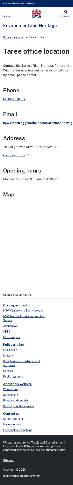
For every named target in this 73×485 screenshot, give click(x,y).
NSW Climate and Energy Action (23, 310)
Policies (8, 370)
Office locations (13, 37)
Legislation (10, 349)
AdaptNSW (10, 325)
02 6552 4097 (14, 99)
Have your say (12, 424)
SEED (6, 331)
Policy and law (14, 345)
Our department (15, 305)
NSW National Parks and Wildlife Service (24, 318)
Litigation (9, 355)
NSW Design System (26, 475)
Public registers (13, 376)
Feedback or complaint (17, 430)
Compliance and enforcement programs (21, 363)
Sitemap (8, 460)
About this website (17, 384)
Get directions (16, 155)
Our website (10, 394)
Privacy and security (15, 400)
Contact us (11, 413)
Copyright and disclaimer (18, 406)
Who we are (10, 389)
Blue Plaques (11, 337)
